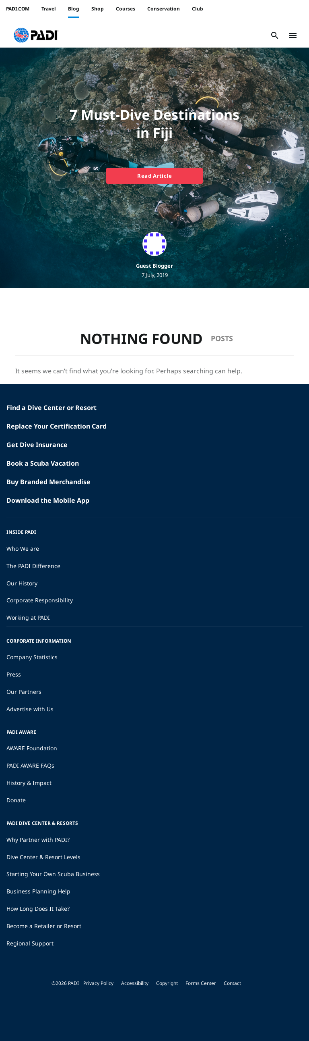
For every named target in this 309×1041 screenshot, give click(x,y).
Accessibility (134, 983)
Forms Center (200, 983)
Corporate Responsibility (39, 600)
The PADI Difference (33, 566)
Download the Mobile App (47, 500)
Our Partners (23, 691)
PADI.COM (17, 8)
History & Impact (29, 783)
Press (13, 674)
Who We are (22, 548)
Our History (21, 583)
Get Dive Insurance (37, 444)
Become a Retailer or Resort (43, 926)
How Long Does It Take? (38, 908)
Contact (232, 983)
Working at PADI (28, 617)
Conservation (163, 8)
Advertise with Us (30, 709)
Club (197, 8)
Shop (97, 8)
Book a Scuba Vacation (42, 463)
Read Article (154, 175)
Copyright (167, 983)
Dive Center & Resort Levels (43, 857)
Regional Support (30, 943)
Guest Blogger (154, 265)
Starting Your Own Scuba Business (53, 874)
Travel (48, 8)
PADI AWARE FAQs (30, 765)
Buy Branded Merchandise (48, 481)
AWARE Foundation (31, 748)
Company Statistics (32, 657)
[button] (36, 35)
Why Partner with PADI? (38, 839)
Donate (16, 800)
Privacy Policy (98, 983)
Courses (125, 8)
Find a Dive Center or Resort (51, 407)
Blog (73, 8)
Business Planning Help (38, 891)
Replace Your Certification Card (56, 426)
